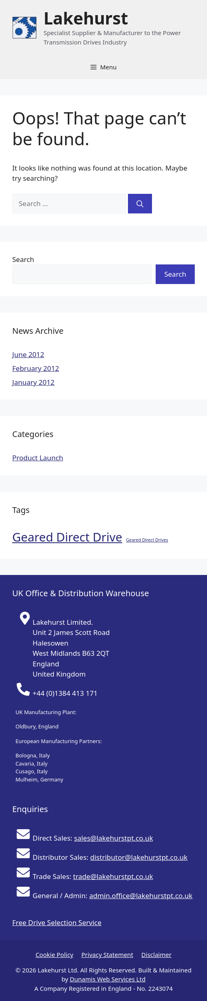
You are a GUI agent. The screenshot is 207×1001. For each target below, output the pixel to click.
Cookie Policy (54, 954)
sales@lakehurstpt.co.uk (113, 838)
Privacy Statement (107, 954)
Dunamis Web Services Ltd (107, 979)
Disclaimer (156, 954)
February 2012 (35, 368)
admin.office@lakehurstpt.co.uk (140, 895)
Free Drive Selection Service (56, 922)
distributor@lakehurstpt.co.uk (138, 857)
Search (23, 259)
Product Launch (37, 457)
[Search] (140, 203)
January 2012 (33, 382)
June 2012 (28, 354)
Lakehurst (86, 18)
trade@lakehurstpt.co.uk (113, 876)
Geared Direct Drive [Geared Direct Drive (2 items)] (67, 537)
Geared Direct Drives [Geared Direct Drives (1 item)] (147, 540)
